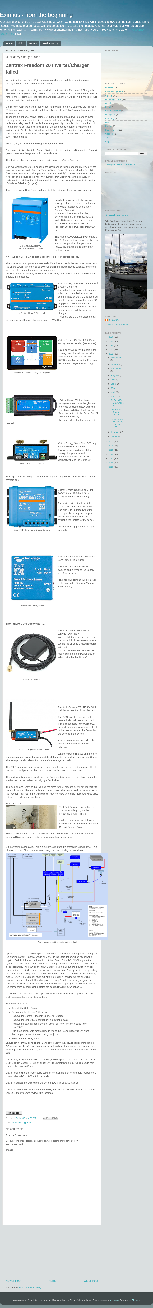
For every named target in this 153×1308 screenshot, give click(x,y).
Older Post (91, 1280)
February (115, 432)
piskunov (114, 1300)
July (113, 379)
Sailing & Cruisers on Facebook (120, 164)
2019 (111, 450)
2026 (111, 337)
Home (9, 43)
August (114, 375)
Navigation (110, 114)
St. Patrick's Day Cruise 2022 (117, 402)
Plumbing (109, 118)
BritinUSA (113, 320)
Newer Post (13, 1280)
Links (21, 43)
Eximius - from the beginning (36, 15)
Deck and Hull (112, 130)
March (114, 396)
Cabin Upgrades (113, 110)
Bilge (107, 141)
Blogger (135, 1300)
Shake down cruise (116, 215)
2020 (111, 446)
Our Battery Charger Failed (116, 412)
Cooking (109, 103)
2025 (111, 341)
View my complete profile (117, 324)
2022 (111, 354)
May (113, 388)
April (113, 392)
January (115, 436)
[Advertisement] (52, 1251)
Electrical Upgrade (22, 1122)
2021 (111, 441)
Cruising (109, 88)
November (116, 357)
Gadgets (109, 134)
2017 (111, 458)
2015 (111, 467)
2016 (111, 462)
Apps (107, 137)
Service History (50, 43)
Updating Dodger (113, 99)
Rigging (109, 95)
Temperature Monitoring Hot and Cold (117, 423)
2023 (111, 349)
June (113, 384)
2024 (111, 345)
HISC (107, 122)
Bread (108, 107)
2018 (111, 454)
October (115, 364)
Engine (108, 126)
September (116, 368)
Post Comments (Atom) (30, 1287)
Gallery (33, 43)
